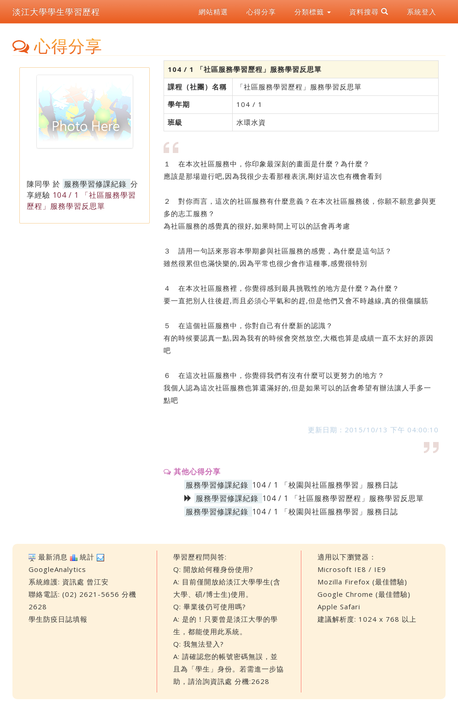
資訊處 (73, 581)
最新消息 (53, 556)
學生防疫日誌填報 (58, 619)
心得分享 (261, 11)
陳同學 (38, 184)
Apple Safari (338, 606)
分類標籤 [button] (312, 11)
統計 (87, 556)
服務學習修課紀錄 (95, 184)
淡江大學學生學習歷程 (56, 11)
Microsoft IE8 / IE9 (351, 569)
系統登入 (421, 11)
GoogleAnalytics (57, 569)
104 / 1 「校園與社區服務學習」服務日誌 (325, 485)
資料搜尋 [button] (368, 11)
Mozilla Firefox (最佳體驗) (362, 581)
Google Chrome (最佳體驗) (364, 594)
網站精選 (213, 11)
